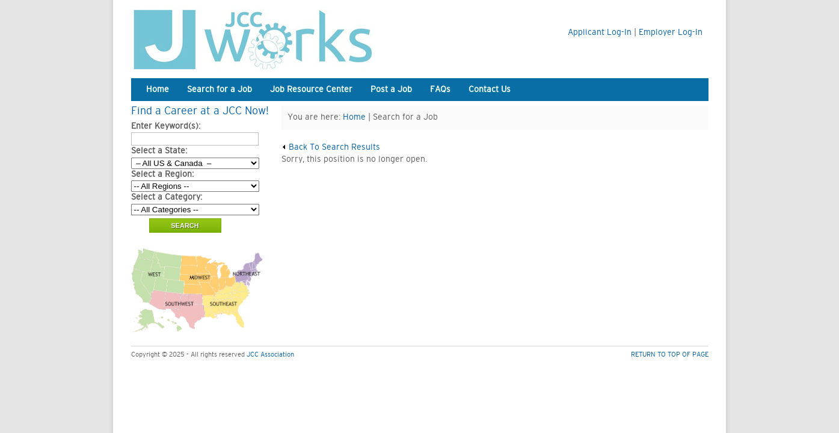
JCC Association (270, 354)
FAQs (440, 89)
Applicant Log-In (600, 32)
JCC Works (281, 37)
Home (157, 89)
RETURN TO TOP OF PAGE (669, 354)
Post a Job (391, 89)
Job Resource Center (311, 89)
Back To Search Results (330, 147)
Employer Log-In (670, 32)
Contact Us (490, 89)
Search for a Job (219, 89)
